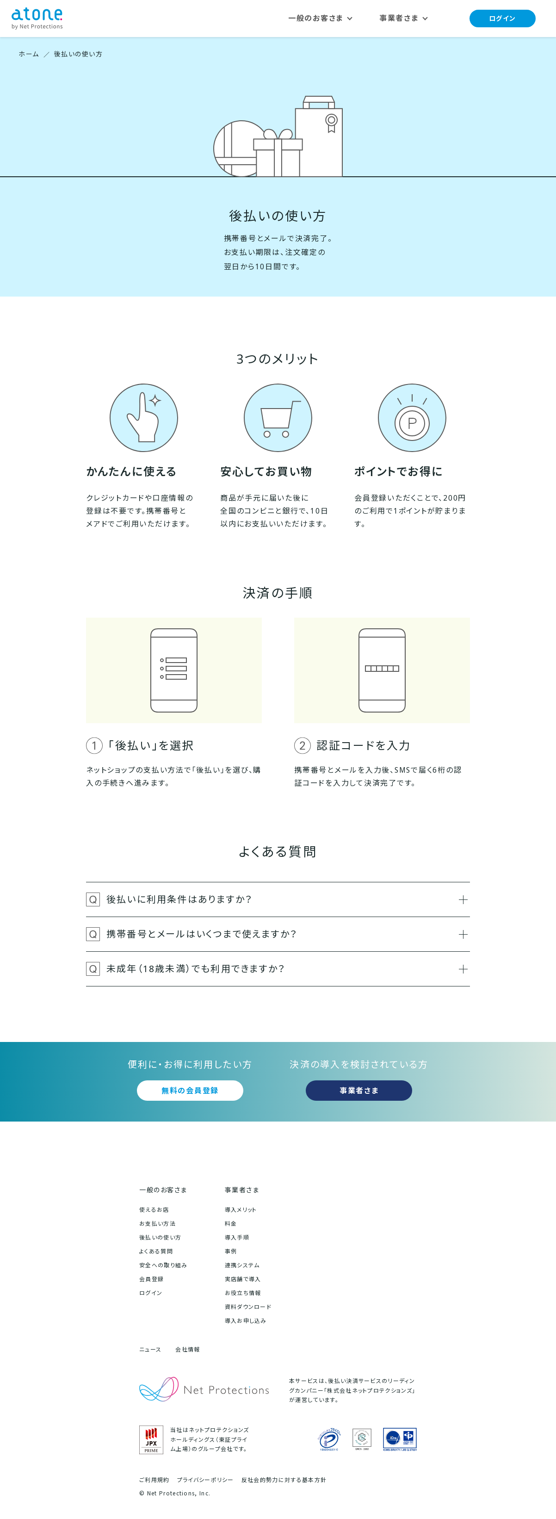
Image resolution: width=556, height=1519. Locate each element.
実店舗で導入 (243, 1279)
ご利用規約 (154, 1480)
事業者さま (359, 1090)
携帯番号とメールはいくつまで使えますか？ (287, 934)
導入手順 (237, 1237)
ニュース (150, 1349)
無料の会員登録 (190, 1090)
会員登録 (151, 1279)
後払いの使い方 (160, 1237)
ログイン (502, 18)
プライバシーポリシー (205, 1480)
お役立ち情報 (243, 1293)
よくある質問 (156, 1251)
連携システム (242, 1265)
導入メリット (241, 1210)
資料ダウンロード (248, 1307)
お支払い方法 (157, 1224)
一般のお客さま (163, 1189)
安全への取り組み (163, 1265)
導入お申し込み (246, 1321)
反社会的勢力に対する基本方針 (284, 1480)
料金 (231, 1224)
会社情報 (187, 1349)
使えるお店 (154, 1210)
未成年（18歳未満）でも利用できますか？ (287, 968)
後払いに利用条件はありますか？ (287, 899)
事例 (231, 1251)
